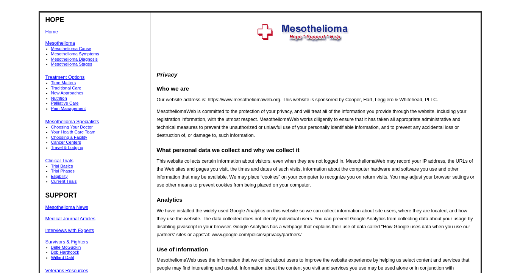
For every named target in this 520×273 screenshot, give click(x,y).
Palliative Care (65, 103)
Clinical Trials (59, 160)
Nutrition (59, 98)
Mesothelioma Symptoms (75, 54)
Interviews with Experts (69, 230)
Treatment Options (65, 77)
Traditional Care (66, 88)
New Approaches (67, 93)
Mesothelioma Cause (71, 48)
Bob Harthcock (65, 252)
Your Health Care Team (73, 132)
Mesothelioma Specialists (72, 121)
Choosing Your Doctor (72, 127)
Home (51, 32)
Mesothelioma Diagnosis (74, 59)
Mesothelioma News (66, 207)
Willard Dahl (62, 257)
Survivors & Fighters (66, 242)
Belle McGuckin (66, 247)
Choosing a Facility (69, 137)
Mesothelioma (60, 43)
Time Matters (63, 82)
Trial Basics (62, 166)
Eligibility (59, 176)
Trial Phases (63, 171)
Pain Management (68, 108)
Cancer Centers (66, 142)
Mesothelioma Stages (71, 64)
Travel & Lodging (67, 147)
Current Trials (64, 181)
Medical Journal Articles (70, 218)
